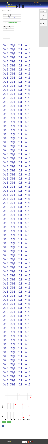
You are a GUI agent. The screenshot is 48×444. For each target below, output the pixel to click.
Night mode (42, 23)
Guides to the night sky (9, 4)
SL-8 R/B (11, 42)
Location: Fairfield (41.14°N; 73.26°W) (38, 2)
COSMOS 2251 (4, 42)
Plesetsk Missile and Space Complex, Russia (13, 17)
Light (41, 22)
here (10, 441)
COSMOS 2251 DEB (5, 44)
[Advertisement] (43, 37)
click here (17, 440)
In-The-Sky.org (9, 2)
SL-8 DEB (19, 42)
